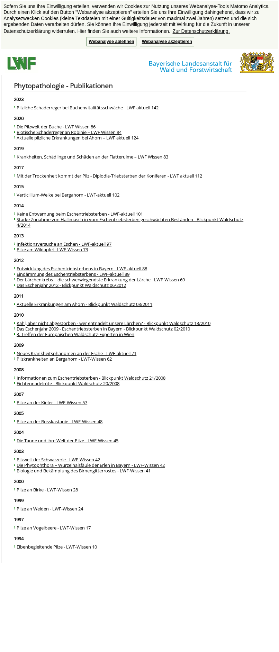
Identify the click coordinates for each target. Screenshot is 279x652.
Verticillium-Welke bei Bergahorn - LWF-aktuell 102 (68, 195)
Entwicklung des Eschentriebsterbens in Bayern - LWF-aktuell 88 (82, 268)
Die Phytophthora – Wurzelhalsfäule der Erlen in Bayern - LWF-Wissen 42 (91, 465)
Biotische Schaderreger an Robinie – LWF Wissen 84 (69, 132)
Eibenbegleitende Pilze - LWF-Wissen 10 (57, 547)
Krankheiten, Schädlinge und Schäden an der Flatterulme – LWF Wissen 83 (92, 157)
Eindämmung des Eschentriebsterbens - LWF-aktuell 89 (73, 274)
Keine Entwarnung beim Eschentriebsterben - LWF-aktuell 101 (80, 214)
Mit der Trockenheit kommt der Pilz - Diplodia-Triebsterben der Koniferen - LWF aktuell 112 (109, 176)
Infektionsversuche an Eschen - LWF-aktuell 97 (64, 244)
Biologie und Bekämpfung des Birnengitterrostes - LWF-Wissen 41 (84, 471)
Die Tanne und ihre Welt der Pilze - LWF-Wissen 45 (67, 440)
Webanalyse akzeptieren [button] (167, 41)
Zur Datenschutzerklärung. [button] (201, 31)
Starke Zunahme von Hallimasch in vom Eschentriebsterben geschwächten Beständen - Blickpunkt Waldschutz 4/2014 (130, 222)
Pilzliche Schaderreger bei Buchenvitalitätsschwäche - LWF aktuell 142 (88, 108)
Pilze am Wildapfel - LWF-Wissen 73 (52, 249)
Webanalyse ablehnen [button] (111, 41)
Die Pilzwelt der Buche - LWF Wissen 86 (56, 127)
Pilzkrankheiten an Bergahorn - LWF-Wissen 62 (64, 359)
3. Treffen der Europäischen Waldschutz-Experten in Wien (75, 334)
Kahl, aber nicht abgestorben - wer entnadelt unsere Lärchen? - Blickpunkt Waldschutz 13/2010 (113, 323)
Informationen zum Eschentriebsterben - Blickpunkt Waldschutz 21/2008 (91, 378)
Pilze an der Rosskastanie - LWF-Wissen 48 (59, 421)
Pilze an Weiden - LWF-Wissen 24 (50, 509)
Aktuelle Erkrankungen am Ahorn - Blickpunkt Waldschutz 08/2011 (84, 304)
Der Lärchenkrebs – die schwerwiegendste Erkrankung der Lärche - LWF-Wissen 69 (101, 280)
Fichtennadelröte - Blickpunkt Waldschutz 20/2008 (68, 383)
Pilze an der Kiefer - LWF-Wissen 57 (52, 402)
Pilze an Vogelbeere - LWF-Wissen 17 (54, 528)
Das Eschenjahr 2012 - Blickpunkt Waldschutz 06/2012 (71, 285)
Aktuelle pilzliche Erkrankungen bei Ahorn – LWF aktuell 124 (77, 138)
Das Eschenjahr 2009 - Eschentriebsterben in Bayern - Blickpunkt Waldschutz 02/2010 (103, 329)
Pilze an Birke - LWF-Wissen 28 (47, 490)
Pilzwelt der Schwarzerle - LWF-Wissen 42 (58, 459)
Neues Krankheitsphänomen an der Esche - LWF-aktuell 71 (76, 353)
